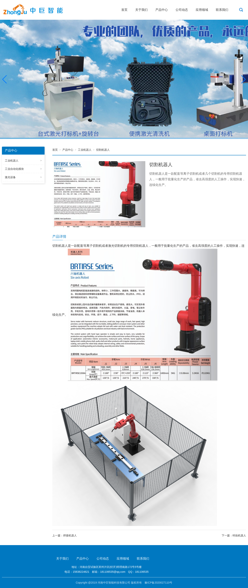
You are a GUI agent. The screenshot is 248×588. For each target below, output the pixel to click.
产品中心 (161, 9)
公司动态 (182, 9)
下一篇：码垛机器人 (234, 535)
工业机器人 (84, 149)
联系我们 (222, 9)
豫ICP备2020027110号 (158, 582)
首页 (124, 9)
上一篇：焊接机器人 (64, 535)
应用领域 (202, 9)
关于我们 (141, 9)
